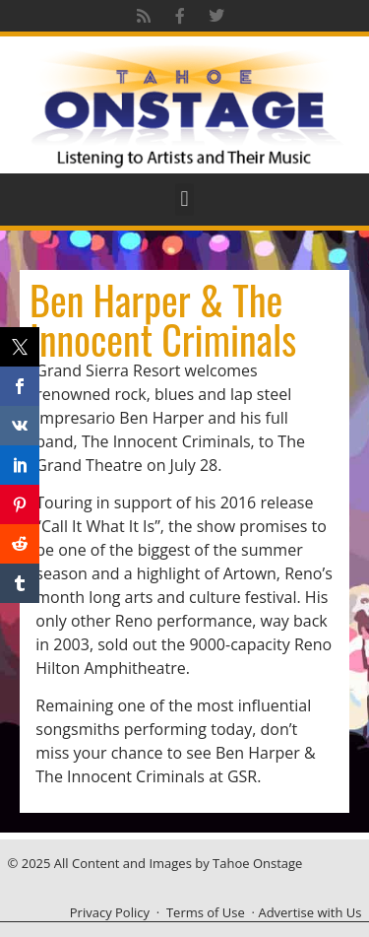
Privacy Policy (110, 912)
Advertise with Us (309, 912)
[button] (184, 199)
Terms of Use (205, 912)
